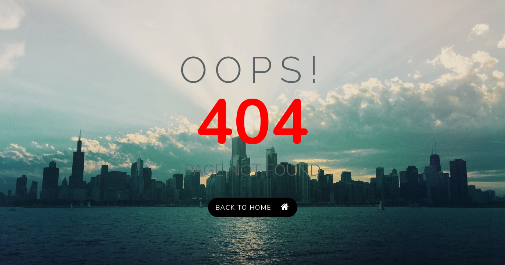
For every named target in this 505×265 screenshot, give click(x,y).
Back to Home (252, 207)
